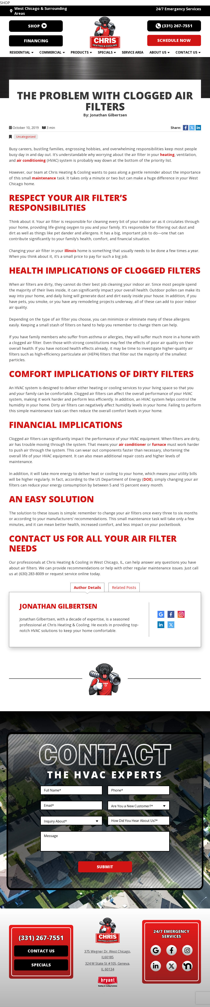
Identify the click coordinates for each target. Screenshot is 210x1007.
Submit (105, 867)
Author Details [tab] (87, 587)
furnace (159, 444)
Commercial (50, 52)
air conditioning (31, 160)
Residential (20, 52)
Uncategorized (25, 137)
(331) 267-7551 (41, 939)
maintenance (44, 177)
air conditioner (132, 444)
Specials (105, 52)
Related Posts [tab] (124, 587)
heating (167, 154)
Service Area (132, 52)
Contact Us (186, 52)
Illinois (70, 250)
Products (80, 52)
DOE (147, 479)
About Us (158, 52)
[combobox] (138, 806)
